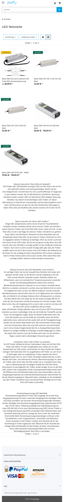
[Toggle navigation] (3, 1)
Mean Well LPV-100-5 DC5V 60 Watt (14, 126)
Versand (34, 493)
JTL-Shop (36, 499)
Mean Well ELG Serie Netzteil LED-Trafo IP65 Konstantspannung (15, 80)
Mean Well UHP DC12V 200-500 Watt (46, 126)
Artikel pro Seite (28, 37)
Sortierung (9, 37)
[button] (55, 3)
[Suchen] (29, 9)
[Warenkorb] (59, 3)
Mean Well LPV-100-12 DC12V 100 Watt (47, 80)
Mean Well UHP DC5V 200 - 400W (15, 172)
